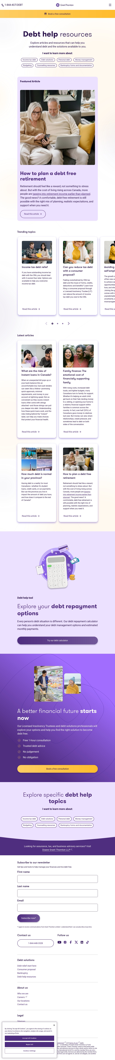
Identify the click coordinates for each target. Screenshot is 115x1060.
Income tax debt (29, 60)
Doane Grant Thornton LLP (57, 849)
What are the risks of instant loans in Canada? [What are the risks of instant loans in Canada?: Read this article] (36, 373)
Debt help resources (26, 976)
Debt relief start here (26, 966)
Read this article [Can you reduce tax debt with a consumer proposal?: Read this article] (72, 309)
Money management (83, 60)
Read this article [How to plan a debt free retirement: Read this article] (72, 516)
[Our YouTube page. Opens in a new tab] (59, 942)
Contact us (22, 1004)
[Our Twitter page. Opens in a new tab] (76, 942)
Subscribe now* (28, 918)
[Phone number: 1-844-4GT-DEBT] (12, 5)
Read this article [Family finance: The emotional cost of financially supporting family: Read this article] (72, 432)
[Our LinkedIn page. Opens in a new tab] (82, 942)
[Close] (54, 1025)
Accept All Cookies (29, 1038)
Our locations (23, 1001)
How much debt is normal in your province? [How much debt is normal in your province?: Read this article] (36, 476)
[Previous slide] (46, 323)
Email (20, 901)
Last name (23, 886)
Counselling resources (46, 65)
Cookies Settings (29, 1051)
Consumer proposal (26, 969)
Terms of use (74, 1043)
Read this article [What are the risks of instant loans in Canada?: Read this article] (31, 432)
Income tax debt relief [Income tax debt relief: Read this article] (35, 267)
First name (23, 872)
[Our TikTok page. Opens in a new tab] (87, 942)
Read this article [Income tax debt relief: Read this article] (31, 309)
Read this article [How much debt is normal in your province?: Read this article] (31, 516)
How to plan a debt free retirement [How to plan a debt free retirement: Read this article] (48, 176)
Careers (22, 996)
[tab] (52, 323)
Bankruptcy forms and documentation (76, 65)
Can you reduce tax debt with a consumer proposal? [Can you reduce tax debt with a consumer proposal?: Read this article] (78, 271)
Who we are (22, 993)
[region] (29, 1040)
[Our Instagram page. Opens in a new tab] (65, 942)
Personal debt (64, 60)
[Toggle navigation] (110, 5)
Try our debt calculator (57, 640)
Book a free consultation (57, 769)
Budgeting (27, 65)
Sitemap (21, 1021)
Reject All (29, 1044)
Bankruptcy (22, 973)
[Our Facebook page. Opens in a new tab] (71, 942)
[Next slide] (68, 323)
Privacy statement (59, 1043)
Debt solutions (47, 60)
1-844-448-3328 (35, 943)
